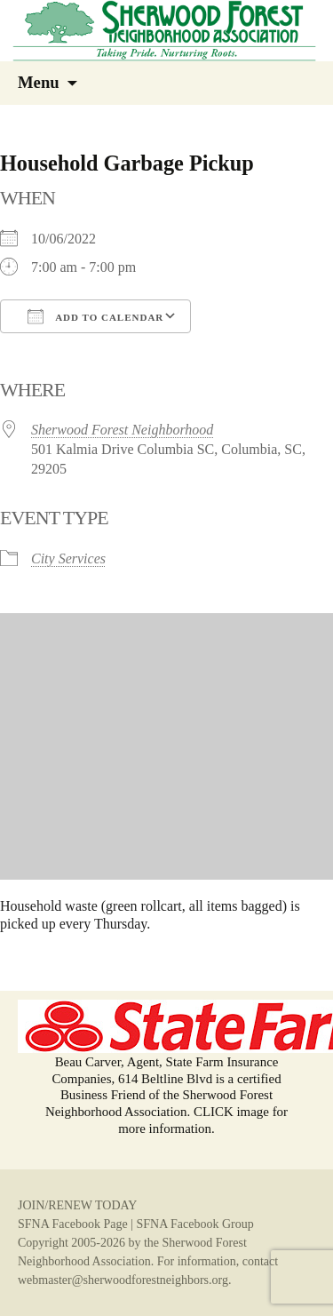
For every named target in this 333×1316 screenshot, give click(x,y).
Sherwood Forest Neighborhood (122, 429)
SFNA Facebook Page (73, 1224)
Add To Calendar (95, 316)
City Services (68, 558)
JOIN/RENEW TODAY (77, 1205)
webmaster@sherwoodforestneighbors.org (123, 1280)
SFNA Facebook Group (194, 1224)
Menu (38, 82)
